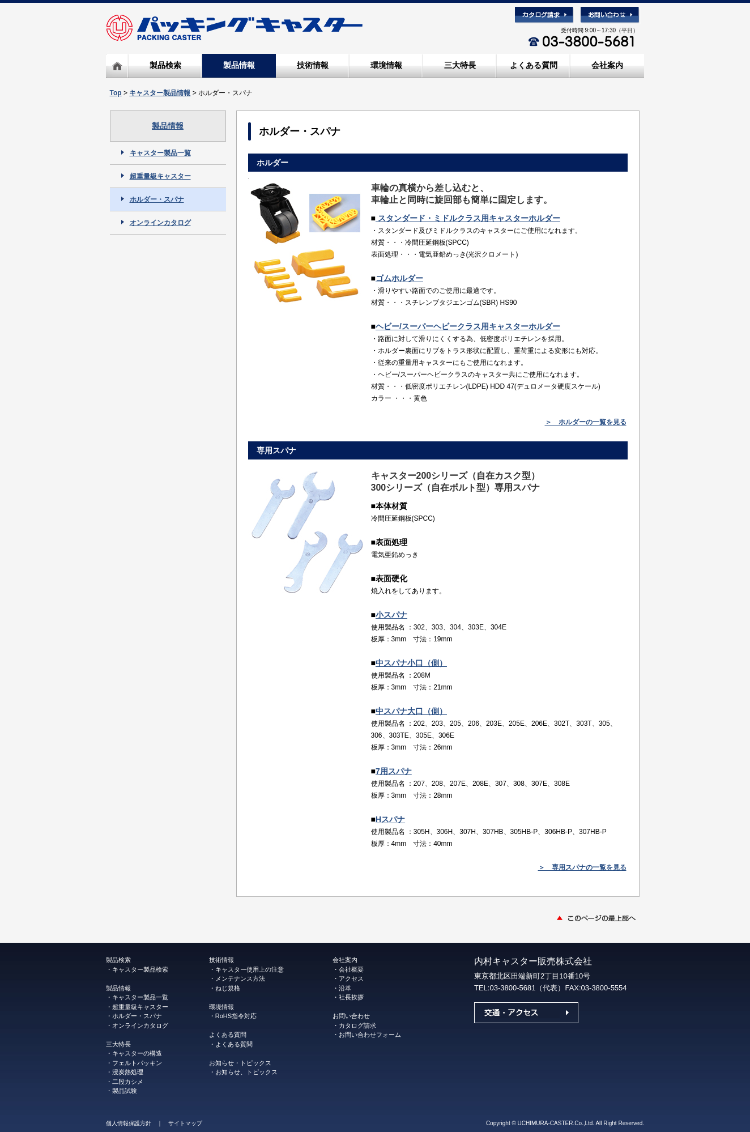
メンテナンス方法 (240, 978)
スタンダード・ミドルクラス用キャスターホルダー (468, 218)
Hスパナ (390, 819)
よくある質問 (533, 65)
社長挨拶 (351, 997)
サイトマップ (185, 1123)
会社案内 (607, 65)
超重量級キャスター (156, 176)
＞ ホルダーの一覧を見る (586, 422)
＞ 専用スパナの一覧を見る (582, 867)
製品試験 (124, 1090)
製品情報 (239, 65)
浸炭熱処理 (127, 1072)
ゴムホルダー (399, 278)
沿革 (345, 988)
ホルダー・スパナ (152, 199)
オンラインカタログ (156, 223)
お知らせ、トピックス (246, 1072)
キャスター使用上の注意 (249, 969)
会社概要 (351, 969)
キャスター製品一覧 (156, 153)
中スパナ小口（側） (411, 662)
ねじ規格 (227, 988)
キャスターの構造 (137, 1053)
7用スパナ (394, 771)
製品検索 (165, 65)
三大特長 (460, 65)
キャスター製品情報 (159, 93)
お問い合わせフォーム (370, 1034)
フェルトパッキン (137, 1062)
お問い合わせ (351, 1015)
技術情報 (313, 65)
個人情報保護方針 (128, 1123)
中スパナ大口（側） (411, 711)
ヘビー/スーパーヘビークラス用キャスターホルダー (468, 326)
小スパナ (391, 614)
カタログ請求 (357, 1025)
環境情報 (386, 65)
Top (116, 93)
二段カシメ (127, 1081)
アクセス (351, 978)
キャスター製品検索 (140, 969)
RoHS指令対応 (236, 1015)
